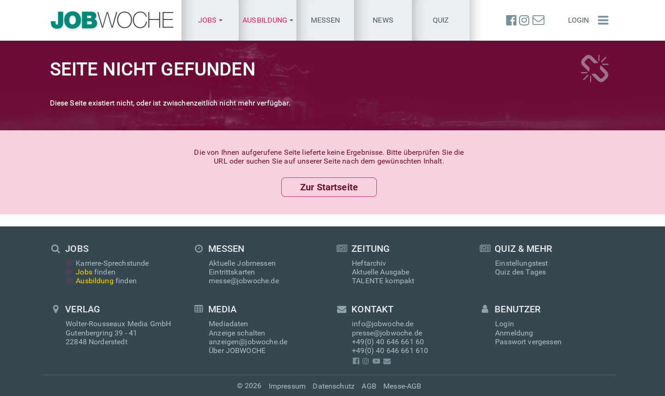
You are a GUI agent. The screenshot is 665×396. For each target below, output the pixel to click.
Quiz (441, 20)
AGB (369, 386)
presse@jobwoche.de (387, 333)
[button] (210, 20)
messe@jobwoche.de (244, 280)
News (383, 20)
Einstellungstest (521, 263)
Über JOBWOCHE (237, 350)
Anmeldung (514, 333)
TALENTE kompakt (383, 280)
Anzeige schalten (237, 333)
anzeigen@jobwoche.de (248, 341)
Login (578, 20)
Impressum (287, 386)
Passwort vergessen (528, 341)
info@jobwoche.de (383, 324)
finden (90, 272)
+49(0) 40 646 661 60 (388, 341)
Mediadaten (228, 324)
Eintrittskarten (232, 272)
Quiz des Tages (520, 272)
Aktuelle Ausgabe (381, 272)
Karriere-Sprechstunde (107, 263)
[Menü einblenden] (600, 20)
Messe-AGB (402, 386)
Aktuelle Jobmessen (242, 263)
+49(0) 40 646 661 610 (390, 350)
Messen (325, 20)
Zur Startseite (329, 187)
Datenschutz (334, 386)
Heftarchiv (369, 263)
